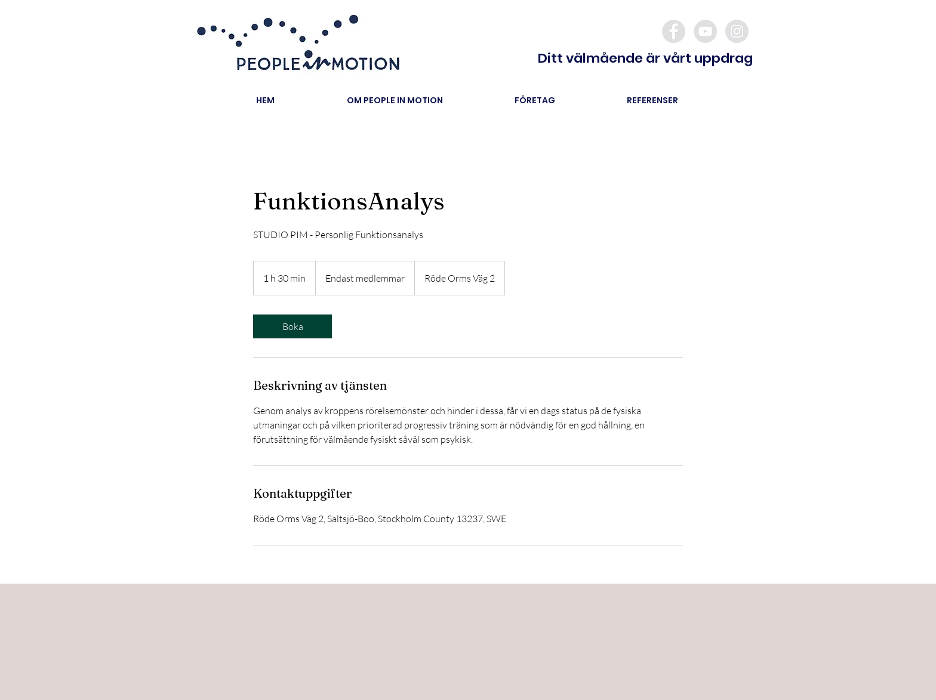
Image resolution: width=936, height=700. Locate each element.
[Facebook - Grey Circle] (673, 31)
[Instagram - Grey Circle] (737, 31)
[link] (292, 326)
